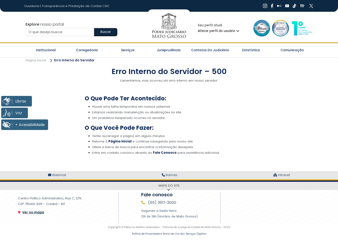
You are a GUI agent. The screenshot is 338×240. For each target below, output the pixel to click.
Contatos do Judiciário (210, 50)
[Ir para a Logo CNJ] (301, 28)
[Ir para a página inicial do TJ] (169, 26)
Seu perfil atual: (210, 25)
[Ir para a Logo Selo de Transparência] (280, 28)
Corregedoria (87, 50)
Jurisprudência (169, 50)
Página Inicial (36, 60)
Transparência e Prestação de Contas (72, 6)
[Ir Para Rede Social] (265, 6)
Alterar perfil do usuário (218, 31)
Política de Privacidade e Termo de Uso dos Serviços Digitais (169, 234)
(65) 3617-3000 (161, 202)
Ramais (169, 175)
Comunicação (292, 50)
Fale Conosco (165, 152)
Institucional (46, 50)
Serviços (127, 50)
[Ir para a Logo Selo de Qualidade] (261, 28)
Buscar (105, 32)
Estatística (251, 50)
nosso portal (45, 24)
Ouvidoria (32, 6)
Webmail (57, 175)
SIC (107, 6)
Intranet (281, 175)
